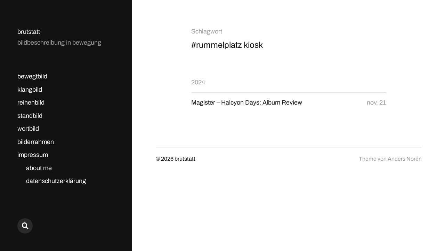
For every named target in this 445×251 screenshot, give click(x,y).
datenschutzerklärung (56, 180)
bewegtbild (32, 76)
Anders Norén (405, 159)
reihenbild (30, 102)
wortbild (28, 128)
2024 (198, 82)
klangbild (29, 89)
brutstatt (28, 31)
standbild (29, 115)
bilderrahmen (35, 141)
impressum (32, 154)
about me (39, 168)
